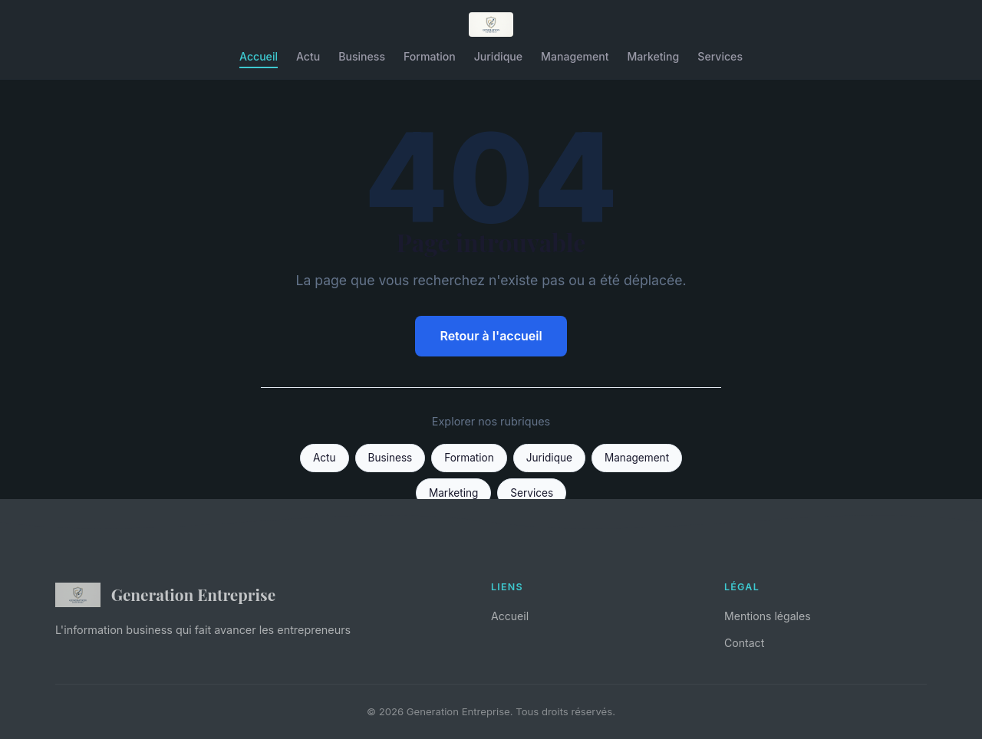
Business (361, 56)
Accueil (258, 56)
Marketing (653, 56)
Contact (744, 642)
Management (574, 56)
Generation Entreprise (165, 595)
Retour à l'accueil (491, 335)
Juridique (498, 56)
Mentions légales (767, 615)
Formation (430, 56)
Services (720, 56)
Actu (308, 56)
